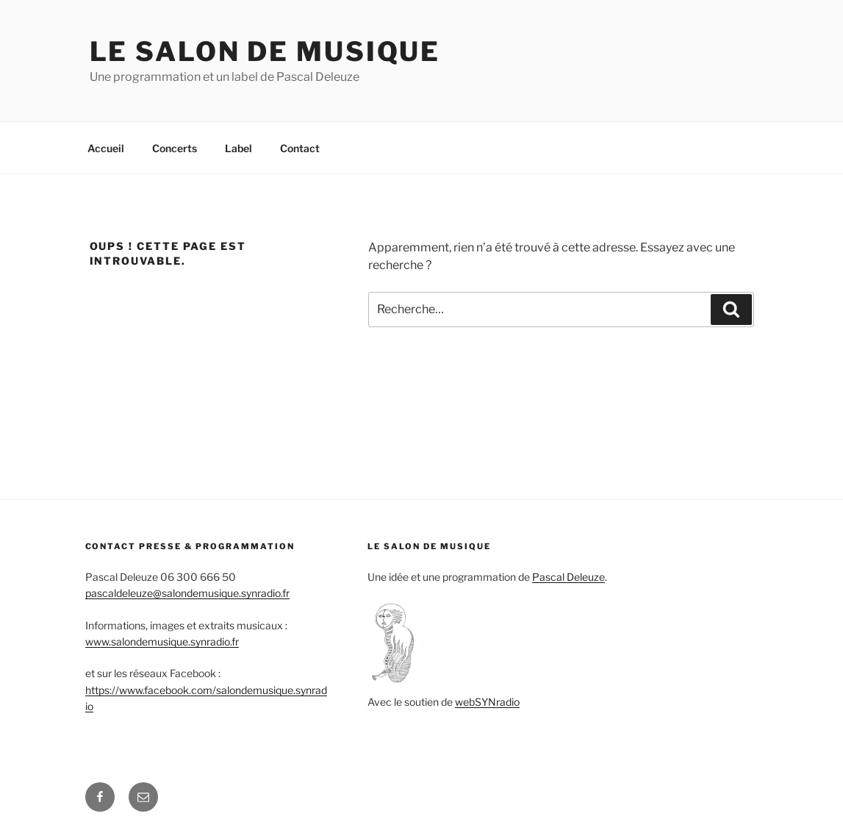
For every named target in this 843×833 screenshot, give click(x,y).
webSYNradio (487, 702)
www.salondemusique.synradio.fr (162, 641)
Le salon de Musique (265, 51)
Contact (300, 148)
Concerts (174, 148)
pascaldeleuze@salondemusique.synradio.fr (187, 593)
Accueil (105, 148)
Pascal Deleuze (568, 577)
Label (238, 148)
